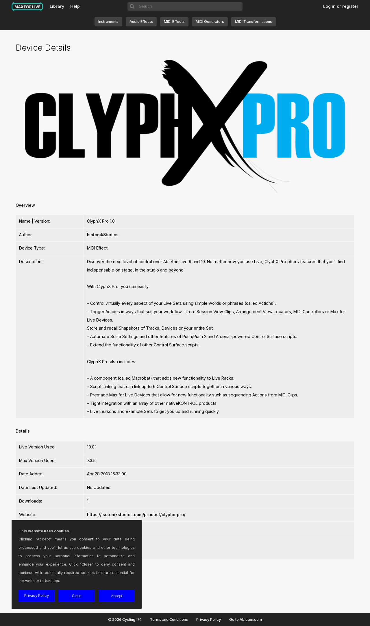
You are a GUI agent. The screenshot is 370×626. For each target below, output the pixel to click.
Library (57, 6)
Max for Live (27, 6)
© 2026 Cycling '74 (125, 619)
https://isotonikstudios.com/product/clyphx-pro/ (136, 514)
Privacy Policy (208, 619)
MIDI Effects (174, 21)
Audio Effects (141, 21)
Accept (116, 596)
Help (75, 6)
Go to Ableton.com (245, 619)
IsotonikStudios (103, 234)
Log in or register (340, 6)
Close (77, 596)
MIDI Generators (210, 21)
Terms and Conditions (169, 619)
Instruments (108, 21)
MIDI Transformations (253, 21)
